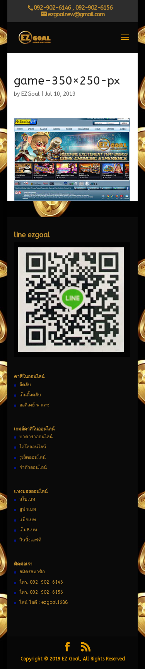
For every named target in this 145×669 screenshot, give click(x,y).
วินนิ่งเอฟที (30, 540)
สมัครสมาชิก (32, 571)
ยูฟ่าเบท (27, 509)
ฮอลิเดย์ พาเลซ (34, 405)
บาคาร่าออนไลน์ (36, 436)
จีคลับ (25, 384)
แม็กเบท (27, 519)
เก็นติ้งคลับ (30, 395)
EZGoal (30, 94)
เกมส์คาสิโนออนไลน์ (34, 429)
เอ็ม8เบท (28, 529)
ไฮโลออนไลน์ (32, 446)
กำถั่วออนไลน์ (33, 467)
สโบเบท (27, 499)
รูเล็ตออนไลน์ (32, 457)
